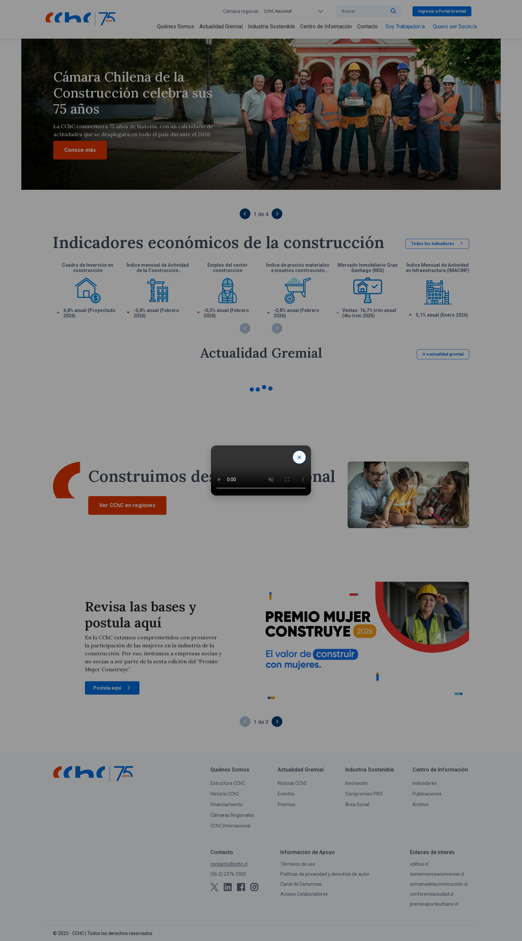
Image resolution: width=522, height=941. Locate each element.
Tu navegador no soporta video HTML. (261, 470)
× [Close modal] (299, 457)
